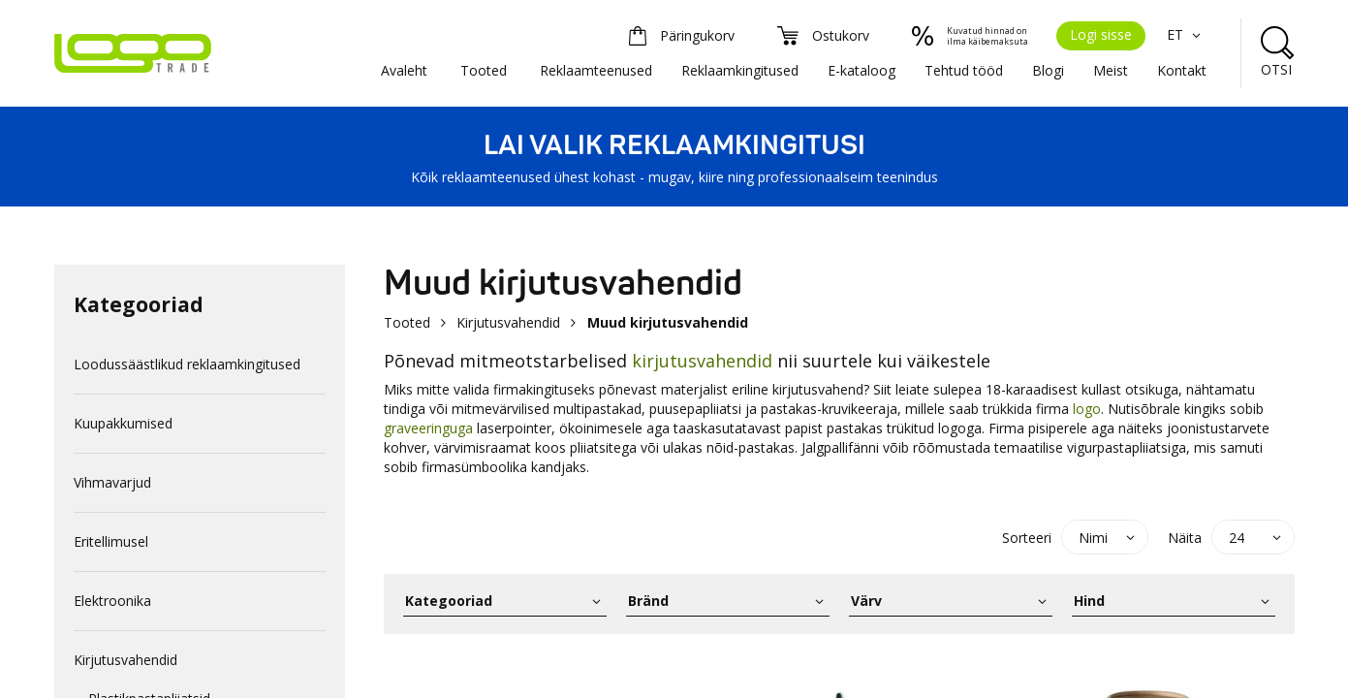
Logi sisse (1101, 34)
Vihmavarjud (112, 482)
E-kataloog (861, 70)
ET (1187, 34)
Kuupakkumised (123, 423)
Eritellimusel (111, 541)
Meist (1110, 70)
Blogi (1048, 70)
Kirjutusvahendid (125, 659)
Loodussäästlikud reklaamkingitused (187, 364)
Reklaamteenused (596, 70)
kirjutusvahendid (702, 360)
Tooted (483, 70)
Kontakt (1182, 70)
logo (1087, 408)
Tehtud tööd (964, 70)
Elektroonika (112, 600)
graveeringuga (428, 428)
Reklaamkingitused (740, 70)
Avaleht (404, 70)
